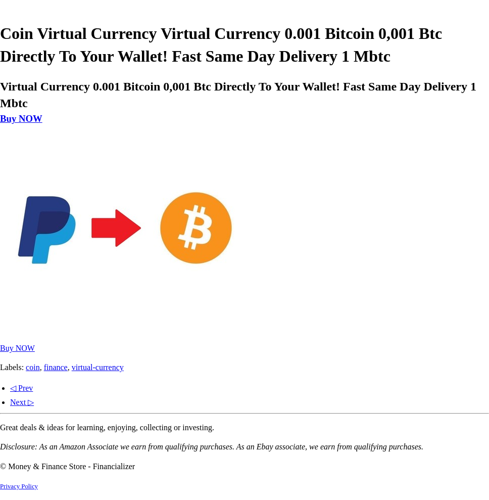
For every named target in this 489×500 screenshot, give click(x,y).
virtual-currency (98, 367)
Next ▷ (22, 402)
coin (33, 367)
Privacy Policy (19, 486)
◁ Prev (21, 388)
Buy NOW (21, 118)
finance (56, 367)
